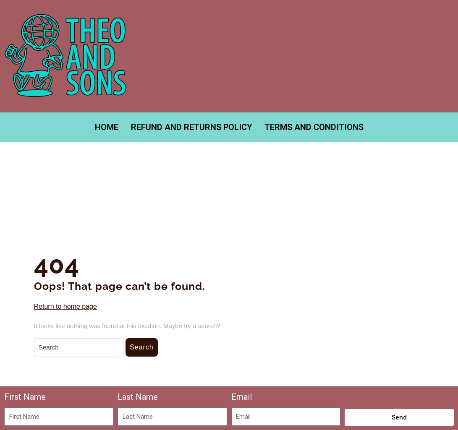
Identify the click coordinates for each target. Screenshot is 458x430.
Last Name (138, 397)
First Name (25, 397)
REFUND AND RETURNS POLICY (191, 127)
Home (106, 127)
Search (142, 347)
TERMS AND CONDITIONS (314, 127)
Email (241, 397)
